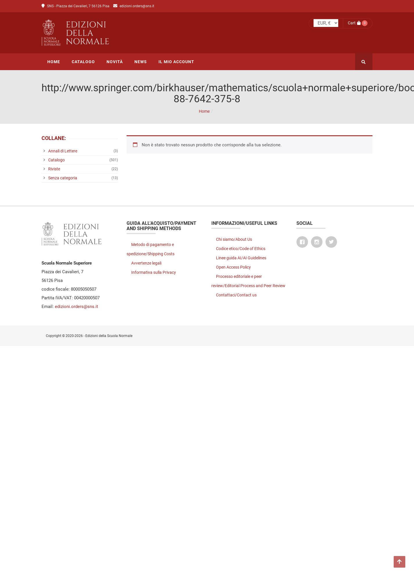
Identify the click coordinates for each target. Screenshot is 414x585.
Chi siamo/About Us (234, 239)
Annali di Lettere (62, 151)
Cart (354, 23)
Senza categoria (62, 178)
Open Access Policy (233, 267)
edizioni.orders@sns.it (137, 6)
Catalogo (56, 160)
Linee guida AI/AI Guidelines (241, 258)
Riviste (54, 169)
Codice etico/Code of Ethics (240, 248)
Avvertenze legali (146, 263)
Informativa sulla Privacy (153, 272)
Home (204, 111)
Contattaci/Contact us (236, 295)
